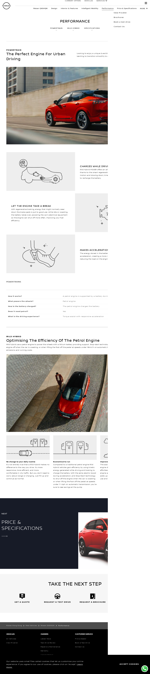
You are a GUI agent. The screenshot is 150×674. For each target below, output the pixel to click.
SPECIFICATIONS (92, 28)
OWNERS (112, 3)
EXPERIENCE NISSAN (131, 3)
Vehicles (86, 3)
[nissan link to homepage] (6, 5)
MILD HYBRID (73, 28)
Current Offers (70, 3)
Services (98, 3)
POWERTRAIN (56, 28)
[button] (146, 3)
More (142, 9)
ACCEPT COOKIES (129, 664)
